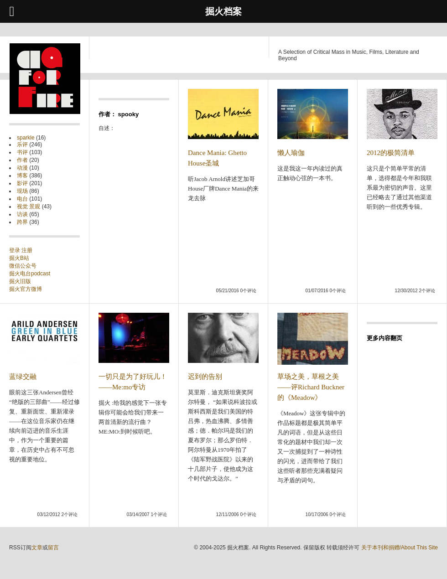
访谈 (22, 214)
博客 (22, 175)
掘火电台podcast (29, 273)
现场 (22, 191)
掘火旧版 (20, 281)
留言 (53, 547)
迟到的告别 (205, 376)
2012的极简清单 (391, 152)
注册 (26, 250)
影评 (22, 183)
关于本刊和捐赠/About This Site (399, 547)
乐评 (22, 144)
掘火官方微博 (25, 289)
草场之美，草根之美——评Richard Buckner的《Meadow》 (310, 387)
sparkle (26, 137)
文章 (36, 547)
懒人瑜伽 (291, 152)
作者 (22, 160)
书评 (22, 152)
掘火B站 (19, 258)
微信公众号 (22, 266)
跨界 (22, 222)
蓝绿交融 (22, 376)
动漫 (22, 168)
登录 (15, 250)
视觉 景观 (28, 206)
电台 (22, 199)
